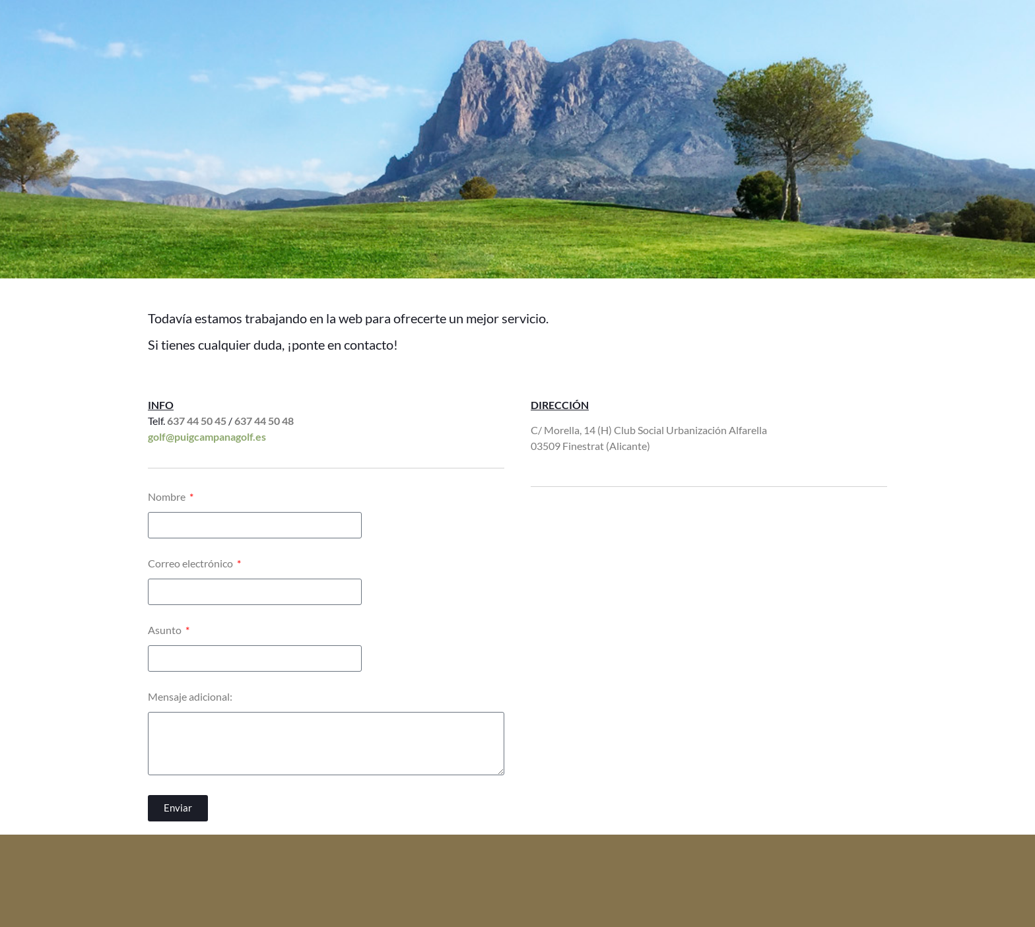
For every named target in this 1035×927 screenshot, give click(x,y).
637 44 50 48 (264, 420)
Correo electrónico (191, 563)
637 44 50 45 (196, 420)
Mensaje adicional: (190, 697)
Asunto (166, 630)
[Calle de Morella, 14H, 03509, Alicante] (709, 609)
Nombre (167, 497)
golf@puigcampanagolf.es (207, 436)
